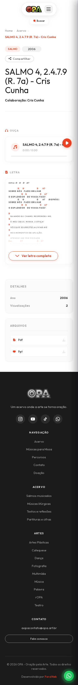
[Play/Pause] (67, 143)
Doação (39, 473)
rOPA (39, 597)
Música (39, 582)
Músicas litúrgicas (39, 504)
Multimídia (39, 574)
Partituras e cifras (39, 519)
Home (9, 31)
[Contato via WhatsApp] (69, 676)
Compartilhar (19, 58)
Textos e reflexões (39, 511)
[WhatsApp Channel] (57, 419)
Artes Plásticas (39, 542)
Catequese (39, 550)
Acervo (21, 31)
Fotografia (39, 566)
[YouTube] (32, 419)
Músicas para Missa (39, 449)
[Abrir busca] (39, 21)
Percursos (39, 457)
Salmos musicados (39, 496)
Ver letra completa (33, 256)
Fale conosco (39, 638)
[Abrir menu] (48, 9)
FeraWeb (51, 677)
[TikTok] (45, 419)
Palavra (39, 589)
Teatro (39, 605)
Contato (39, 465)
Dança (39, 558)
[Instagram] (20, 419)
